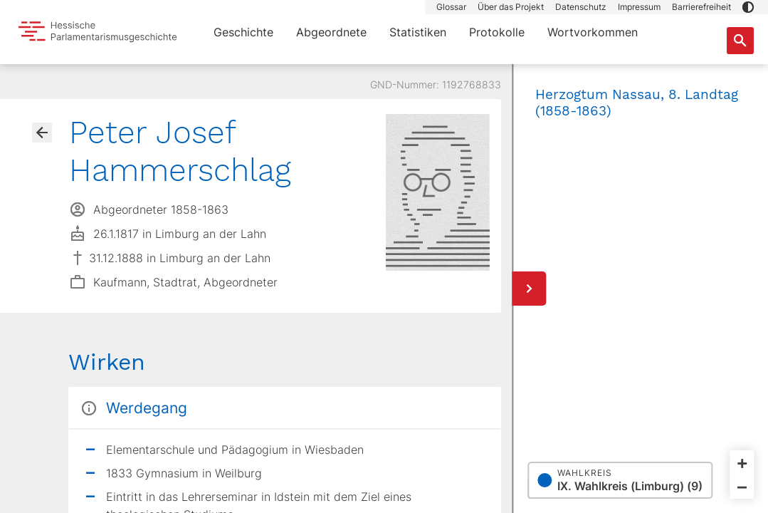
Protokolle (497, 32)
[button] (748, 7)
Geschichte (243, 32)
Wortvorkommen (592, 32)
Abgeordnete (331, 32)
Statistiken (417, 32)
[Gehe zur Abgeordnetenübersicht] (42, 132)
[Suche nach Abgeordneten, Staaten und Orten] (740, 40)
